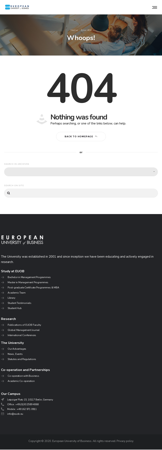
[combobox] (81, 172)
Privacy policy (125, 441)
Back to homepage (81, 136)
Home (74, 30)
